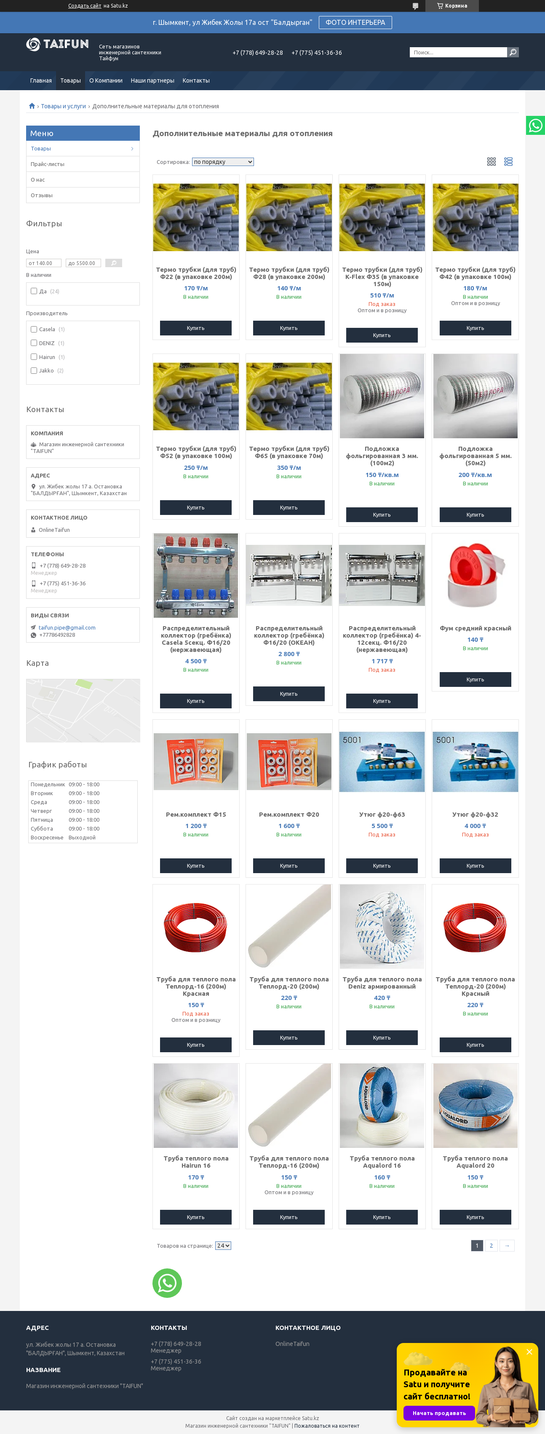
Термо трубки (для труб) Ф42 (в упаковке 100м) (475, 273)
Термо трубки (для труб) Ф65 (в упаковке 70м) (289, 452)
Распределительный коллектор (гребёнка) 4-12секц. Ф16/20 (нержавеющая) (382, 639)
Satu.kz (310, 1418)
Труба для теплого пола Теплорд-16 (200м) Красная (196, 986)
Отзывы (42, 195)
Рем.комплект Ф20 (289, 814)
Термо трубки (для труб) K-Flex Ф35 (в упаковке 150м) (382, 276)
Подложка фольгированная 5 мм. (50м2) (475, 455)
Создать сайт (85, 5)
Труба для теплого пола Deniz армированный (382, 983)
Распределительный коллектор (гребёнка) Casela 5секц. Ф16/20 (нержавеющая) (196, 639)
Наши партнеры (152, 80)
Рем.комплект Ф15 (196, 814)
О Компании (106, 80)
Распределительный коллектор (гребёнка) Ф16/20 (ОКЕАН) (289, 635)
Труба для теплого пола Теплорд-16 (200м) (289, 1162)
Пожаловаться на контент (327, 1426)
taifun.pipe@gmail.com (67, 627)
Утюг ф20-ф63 (382, 814)
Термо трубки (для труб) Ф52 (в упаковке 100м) (196, 452)
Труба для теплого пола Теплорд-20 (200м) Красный (475, 986)
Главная (41, 80)
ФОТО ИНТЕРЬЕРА (355, 22)
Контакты (196, 80)
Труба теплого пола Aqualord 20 (475, 1162)
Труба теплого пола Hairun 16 (196, 1162)
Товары (70, 80)
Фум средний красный (475, 628)
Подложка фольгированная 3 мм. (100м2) (382, 455)
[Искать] (513, 52)
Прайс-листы (47, 164)
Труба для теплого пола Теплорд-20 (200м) (289, 983)
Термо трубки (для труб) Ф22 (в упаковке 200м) (196, 273)
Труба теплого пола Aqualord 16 (382, 1162)
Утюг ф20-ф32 (475, 814)
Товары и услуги (63, 106)
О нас (38, 179)
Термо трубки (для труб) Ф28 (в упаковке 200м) (289, 273)
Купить (196, 328)
